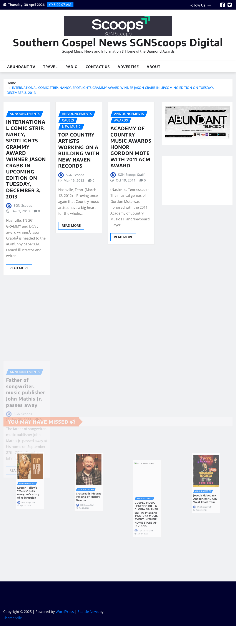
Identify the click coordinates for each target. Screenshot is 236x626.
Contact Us (98, 67)
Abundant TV (21, 67)
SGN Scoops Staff (131, 174)
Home (11, 83)
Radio (71, 67)
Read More (19, 268)
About (153, 67)
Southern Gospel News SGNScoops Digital (118, 42)
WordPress (65, 611)
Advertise (128, 67)
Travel (50, 67)
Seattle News (88, 611)
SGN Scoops (23, 205)
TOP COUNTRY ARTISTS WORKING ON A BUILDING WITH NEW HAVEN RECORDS (79, 150)
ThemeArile (12, 618)
